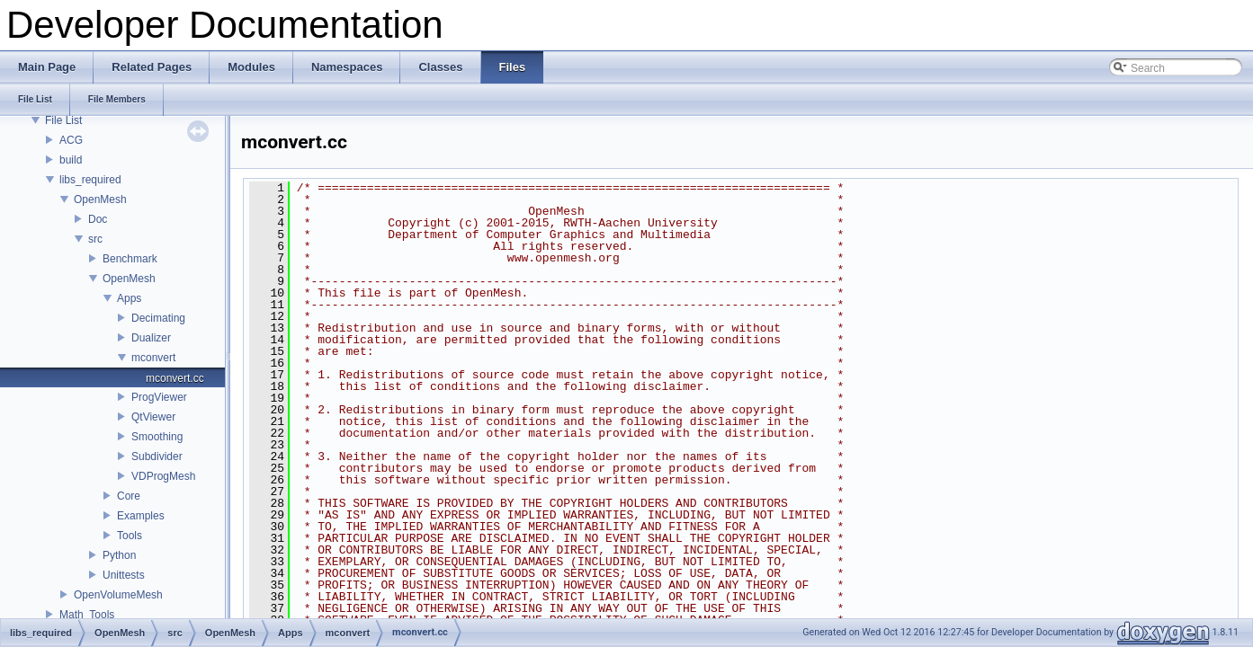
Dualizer (151, 338)
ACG (71, 140)
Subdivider (157, 456)
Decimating (158, 318)
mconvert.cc (175, 378)
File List (63, 120)
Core (128, 496)
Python (119, 555)
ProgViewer (159, 397)
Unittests (124, 575)
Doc (97, 219)
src (95, 239)
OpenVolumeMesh (118, 595)
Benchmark (130, 259)
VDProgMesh (163, 476)
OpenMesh (100, 199)
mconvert (153, 357)
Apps (129, 298)
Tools (129, 535)
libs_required (90, 179)
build (70, 160)
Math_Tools (86, 614)
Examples (141, 516)
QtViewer (153, 417)
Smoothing (157, 436)
